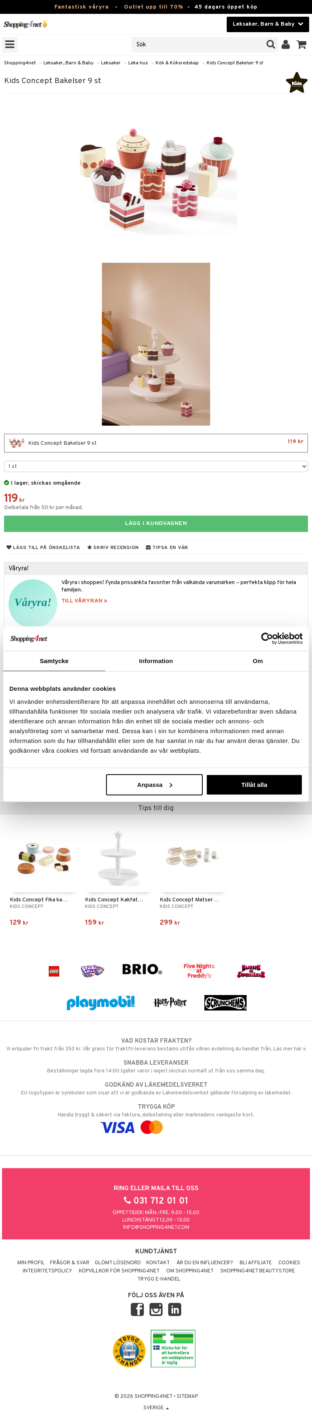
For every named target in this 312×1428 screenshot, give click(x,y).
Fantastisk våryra (81, 7)
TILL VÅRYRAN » (84, 601)
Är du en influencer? (204, 1263)
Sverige (156, 1408)
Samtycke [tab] (54, 660)
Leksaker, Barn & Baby (68, 63)
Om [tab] (258, 660)
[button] (301, 45)
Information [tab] (156, 660)
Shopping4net (20, 63)
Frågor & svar (69, 1263)
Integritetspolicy (47, 1271)
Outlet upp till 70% (153, 7)
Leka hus (138, 63)
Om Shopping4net (190, 1271)
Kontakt (158, 1263)
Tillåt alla (254, 784)
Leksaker (111, 63)
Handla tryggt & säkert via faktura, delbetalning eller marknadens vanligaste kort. (156, 1117)
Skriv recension (113, 548)
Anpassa (155, 784)
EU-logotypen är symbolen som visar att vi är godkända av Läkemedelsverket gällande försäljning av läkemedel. (156, 1088)
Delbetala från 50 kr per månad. (43, 507)
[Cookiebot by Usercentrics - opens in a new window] (267, 639)
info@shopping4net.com (156, 1227)
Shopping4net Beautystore (257, 1271)
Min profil (31, 1263)
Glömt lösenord (118, 1263)
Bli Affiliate (256, 1263)
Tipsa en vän (167, 548)
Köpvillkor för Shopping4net (119, 1271)
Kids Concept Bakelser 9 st (234, 63)
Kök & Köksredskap (177, 63)
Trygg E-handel (158, 1279)
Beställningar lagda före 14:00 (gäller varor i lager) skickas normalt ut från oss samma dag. (156, 1066)
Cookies (289, 1263)
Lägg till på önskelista (43, 548)
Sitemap (187, 1396)
